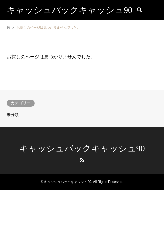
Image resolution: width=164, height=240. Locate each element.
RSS (82, 160)
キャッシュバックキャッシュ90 (82, 148)
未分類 (13, 114)
